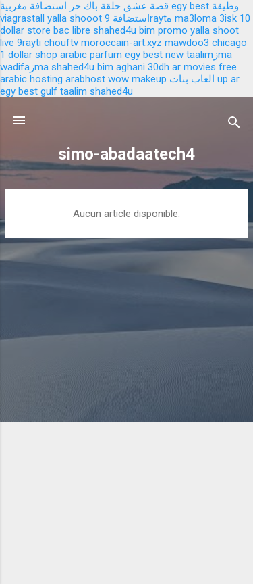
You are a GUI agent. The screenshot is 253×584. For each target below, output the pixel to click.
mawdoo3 (187, 42)
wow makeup (137, 79)
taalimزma (209, 55)
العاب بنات (192, 79)
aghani (130, 67)
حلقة (111, 6)
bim (105, 67)
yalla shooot (74, 18)
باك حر (83, 6)
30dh (158, 67)
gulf (48, 91)
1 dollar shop (28, 55)
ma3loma (196, 18)
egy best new (154, 55)
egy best (190, 6)
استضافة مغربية (33, 6)
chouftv (61, 42)
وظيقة (225, 6)
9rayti (29, 42)
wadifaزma (24, 67)
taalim (73, 91)
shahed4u (114, 30)
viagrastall (22, 18)
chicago (229, 42)
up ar (228, 79)
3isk (228, 18)
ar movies (194, 67)
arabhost (85, 79)
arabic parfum (91, 55)
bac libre (71, 30)
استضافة (131, 18)
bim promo (163, 30)
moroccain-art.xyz (121, 42)
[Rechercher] (234, 124)
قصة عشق (146, 6)
